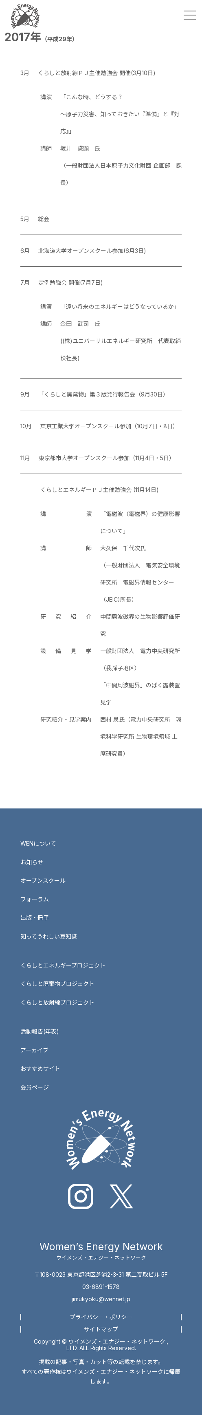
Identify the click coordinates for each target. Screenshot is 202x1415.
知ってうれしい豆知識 (48, 936)
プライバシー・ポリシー (101, 1316)
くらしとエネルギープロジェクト (62, 965)
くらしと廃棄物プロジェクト (57, 983)
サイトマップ (101, 1329)
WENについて (38, 843)
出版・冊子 (34, 917)
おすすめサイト (40, 1068)
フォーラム (34, 899)
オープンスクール (43, 880)
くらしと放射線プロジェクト (57, 1002)
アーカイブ (34, 1050)
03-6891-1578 (101, 1286)
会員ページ (34, 1087)
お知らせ (31, 862)
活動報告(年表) (39, 1031)
